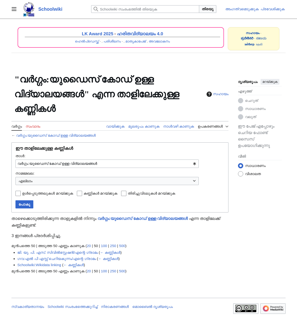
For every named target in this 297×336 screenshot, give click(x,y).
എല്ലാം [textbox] (25, 181)
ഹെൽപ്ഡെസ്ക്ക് (87, 41)
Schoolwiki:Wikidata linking (39, 265)
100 (104, 246)
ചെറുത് (251, 100)
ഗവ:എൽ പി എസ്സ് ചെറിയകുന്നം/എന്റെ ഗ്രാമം (56, 259)
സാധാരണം (255, 109)
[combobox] (107, 164)
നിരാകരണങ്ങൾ (115, 307)
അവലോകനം (159, 41)
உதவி (259, 44)
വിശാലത (253, 174)
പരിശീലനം (112, 41)
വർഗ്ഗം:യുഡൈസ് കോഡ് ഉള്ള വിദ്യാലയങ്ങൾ (56, 135)
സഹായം (216, 94)
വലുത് (250, 117)
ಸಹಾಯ (261, 38)
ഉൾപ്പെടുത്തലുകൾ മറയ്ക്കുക (47, 193)
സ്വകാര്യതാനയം (27, 307)
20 (89, 246)
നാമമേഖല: (24, 173)
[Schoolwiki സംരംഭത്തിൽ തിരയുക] (145, 9)
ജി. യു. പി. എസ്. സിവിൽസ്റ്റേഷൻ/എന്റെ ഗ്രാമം (57, 252)
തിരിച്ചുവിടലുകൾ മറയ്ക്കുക (151, 193)
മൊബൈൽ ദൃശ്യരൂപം (152, 307)
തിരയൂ (207, 9)
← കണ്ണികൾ (110, 252)
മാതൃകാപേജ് (135, 41)
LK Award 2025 (97, 33)
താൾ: (20, 156)
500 (122, 246)
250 (113, 246)
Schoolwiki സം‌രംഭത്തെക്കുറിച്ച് (73, 307)
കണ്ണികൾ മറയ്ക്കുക (100, 193)
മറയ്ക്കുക (269, 81)
